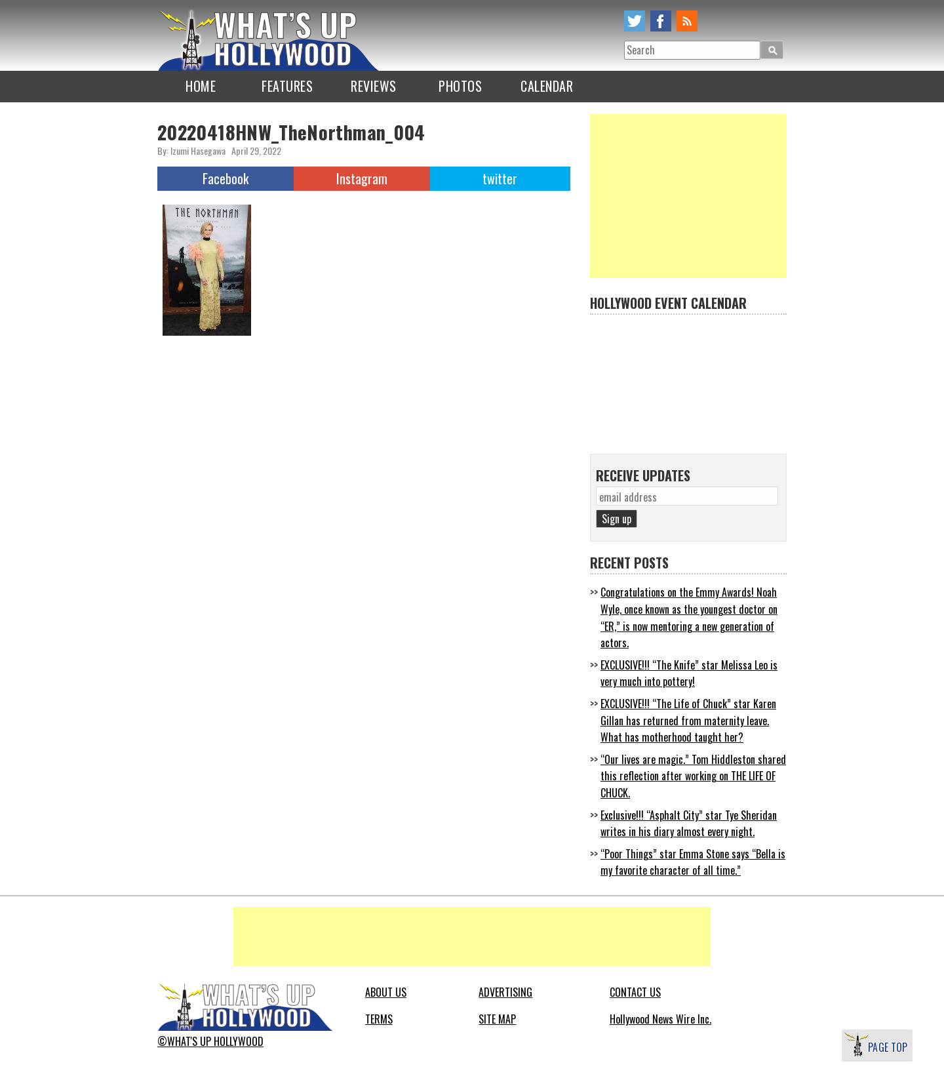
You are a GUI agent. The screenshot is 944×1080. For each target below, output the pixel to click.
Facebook (225, 178)
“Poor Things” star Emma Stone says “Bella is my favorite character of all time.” (692, 862)
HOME (201, 86)
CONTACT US (635, 992)
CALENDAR (547, 86)
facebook (660, 20)
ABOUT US (385, 992)
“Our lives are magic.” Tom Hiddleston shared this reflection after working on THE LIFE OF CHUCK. (693, 776)
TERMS (379, 1019)
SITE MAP (497, 1019)
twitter (634, 20)
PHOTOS (460, 86)
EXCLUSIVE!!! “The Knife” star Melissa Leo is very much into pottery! (688, 673)
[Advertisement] (688, 196)
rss (687, 20)
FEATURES (287, 86)
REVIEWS (374, 86)
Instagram (361, 178)
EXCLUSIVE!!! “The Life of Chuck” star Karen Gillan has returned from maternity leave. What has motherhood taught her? (688, 720)
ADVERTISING (505, 992)
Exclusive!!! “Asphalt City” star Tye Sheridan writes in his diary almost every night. (688, 823)
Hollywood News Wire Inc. (660, 1019)
